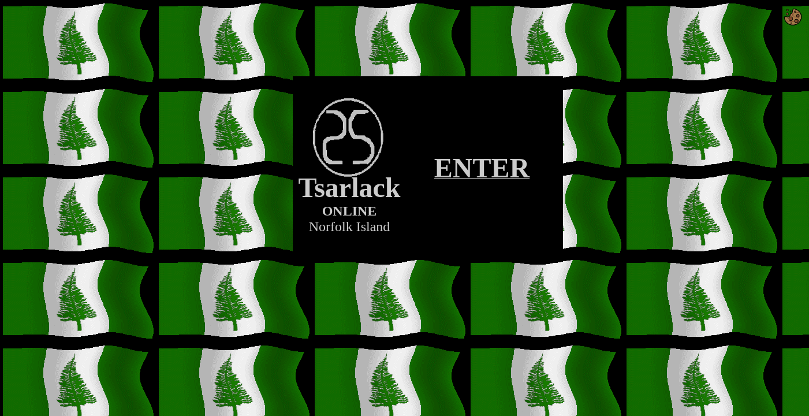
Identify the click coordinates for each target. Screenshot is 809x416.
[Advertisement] (428, 276)
